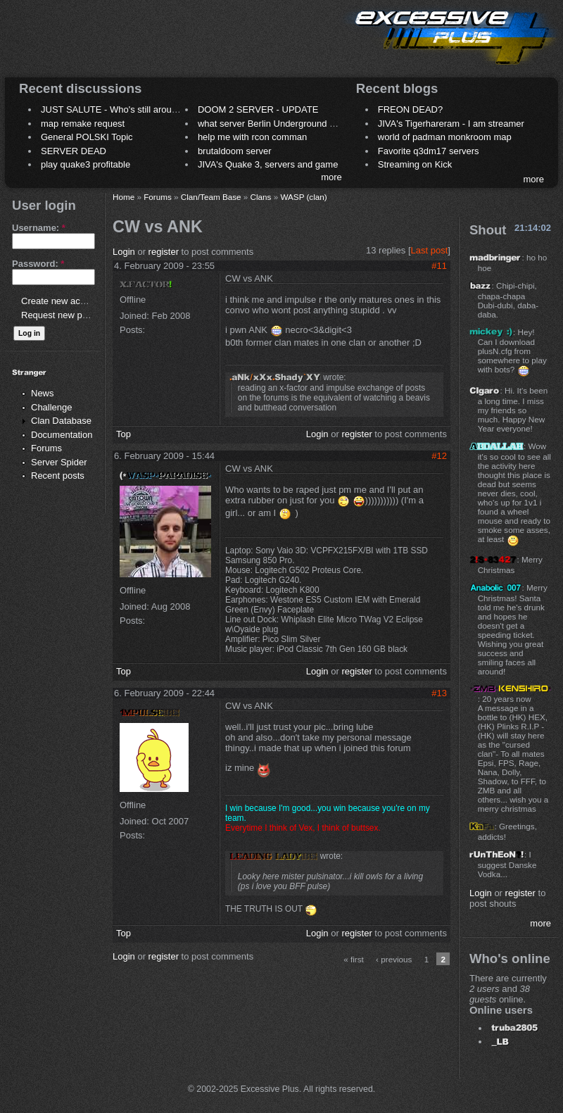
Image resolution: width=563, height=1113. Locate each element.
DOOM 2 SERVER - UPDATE (258, 109)
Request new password (68, 315)
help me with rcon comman (252, 137)
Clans (261, 196)
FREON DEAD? (410, 109)
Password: (38, 263)
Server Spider (59, 462)
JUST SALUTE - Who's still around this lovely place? (147, 109)
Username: (38, 227)
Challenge (51, 407)
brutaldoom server (235, 151)
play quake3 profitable (85, 164)
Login (124, 251)
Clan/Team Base (211, 196)
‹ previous (394, 959)
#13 (439, 693)
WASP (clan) (303, 196)
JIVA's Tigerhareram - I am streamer (451, 123)
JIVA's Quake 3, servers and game (268, 164)
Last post (429, 250)
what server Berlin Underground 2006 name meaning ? (309, 123)
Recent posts (57, 475)
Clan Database (61, 420)
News (42, 393)
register (163, 251)
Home (123, 196)
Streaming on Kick (415, 164)
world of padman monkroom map (445, 137)
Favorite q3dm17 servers (428, 151)
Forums (46, 448)
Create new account (62, 301)
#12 (439, 456)
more (331, 177)
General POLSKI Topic (87, 137)
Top (123, 434)
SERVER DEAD (73, 151)
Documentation (61, 434)
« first (353, 959)
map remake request (83, 123)
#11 (439, 265)
